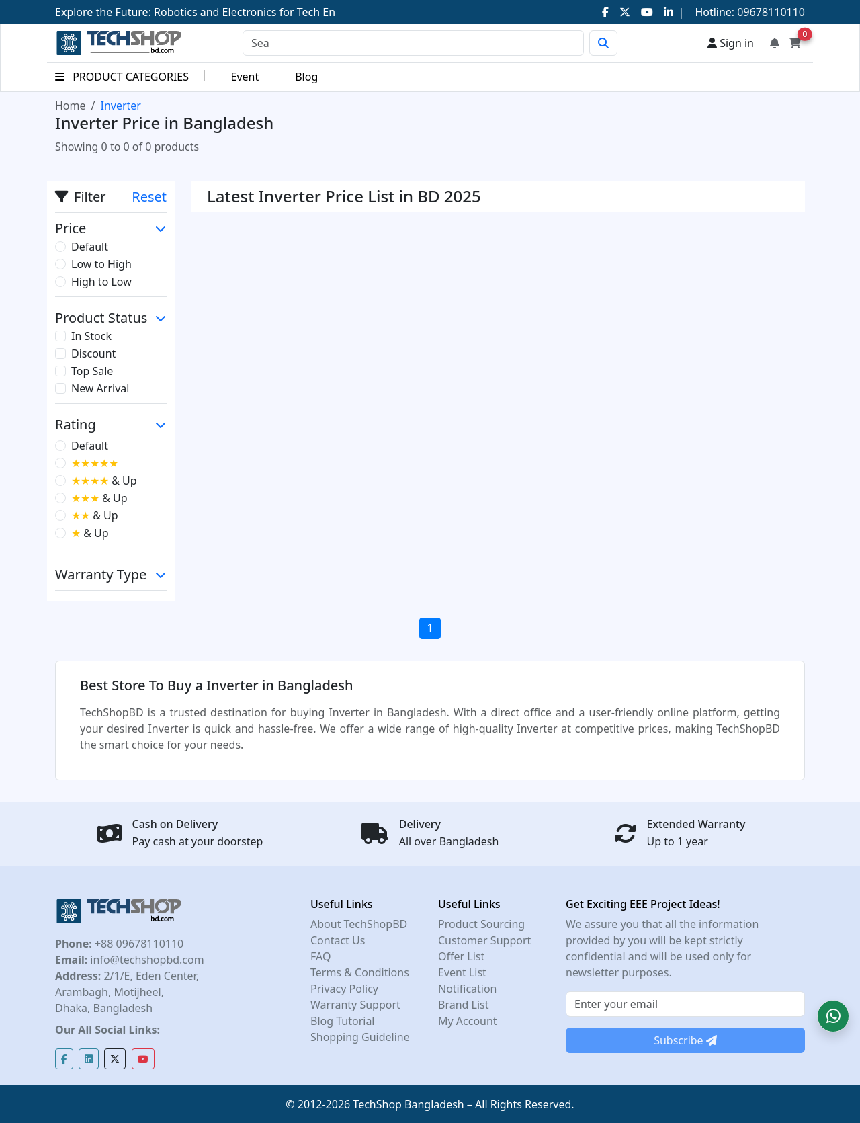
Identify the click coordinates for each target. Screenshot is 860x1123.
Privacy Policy (344, 988)
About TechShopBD (358, 924)
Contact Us (337, 940)
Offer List (461, 956)
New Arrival (100, 388)
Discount (93, 353)
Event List (462, 972)
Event (244, 76)
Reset (149, 197)
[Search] (413, 43)
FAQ (320, 956)
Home (70, 105)
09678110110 (769, 12)
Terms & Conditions (359, 972)
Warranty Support (355, 1004)
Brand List (463, 1004)
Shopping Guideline (360, 1037)
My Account (467, 1020)
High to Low (101, 281)
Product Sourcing (481, 924)
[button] (833, 1016)
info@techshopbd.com (145, 959)
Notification (467, 988)
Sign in (730, 43)
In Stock (91, 336)
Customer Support (484, 940)
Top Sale (92, 371)
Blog (306, 76)
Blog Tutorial (342, 1020)
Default (89, 246)
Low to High (101, 264)
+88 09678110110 (137, 943)
